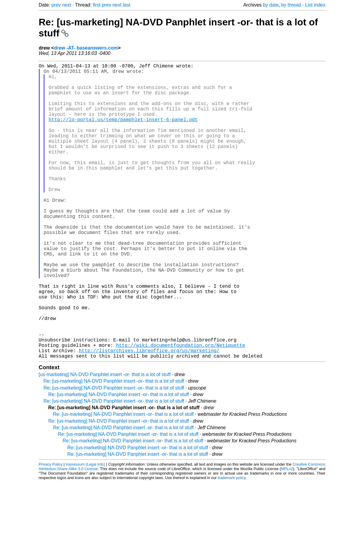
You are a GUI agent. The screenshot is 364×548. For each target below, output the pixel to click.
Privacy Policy (51, 530)
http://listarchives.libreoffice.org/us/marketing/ (149, 415)
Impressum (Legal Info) (85, 530)
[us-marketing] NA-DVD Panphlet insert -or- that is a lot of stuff (105, 440)
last (126, 4)
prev (56, 4)
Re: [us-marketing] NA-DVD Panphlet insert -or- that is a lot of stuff (114, 446)
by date (270, 4)
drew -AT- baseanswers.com (86, 47)
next (66, 4)
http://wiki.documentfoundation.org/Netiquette (180, 408)
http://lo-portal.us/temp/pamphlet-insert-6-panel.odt (123, 132)
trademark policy (231, 543)
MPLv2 (287, 534)
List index (315, 4)
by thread (291, 4)
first (97, 4)
